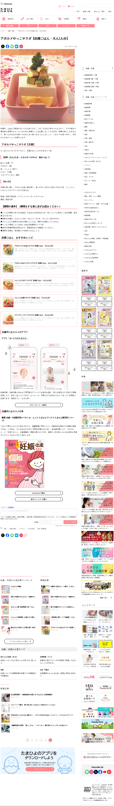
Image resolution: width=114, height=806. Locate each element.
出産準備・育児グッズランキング (95, 227)
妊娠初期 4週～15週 (91, 79)
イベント (87, 165)
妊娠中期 (87, 111)
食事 (5, 528)
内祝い (71, 6)
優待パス (101, 18)
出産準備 (63, 18)
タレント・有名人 (90, 180)
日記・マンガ (88, 177)
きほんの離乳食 (89, 242)
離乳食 (81, 18)
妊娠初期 (87, 107)
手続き (86, 150)
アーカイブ (22, 528)
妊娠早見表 (7, 18)
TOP (77, 11)
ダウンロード (40, 769)
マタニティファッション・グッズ (95, 157)
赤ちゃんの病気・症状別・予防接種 (96, 238)
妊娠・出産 (86, 11)
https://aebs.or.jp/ (96, 794)
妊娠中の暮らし (89, 123)
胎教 (85, 127)
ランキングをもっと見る (19, 641)
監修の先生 (88, 246)
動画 (85, 184)
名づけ (44, 18)
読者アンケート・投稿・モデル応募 (96, 204)
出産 (85, 134)
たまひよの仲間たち (91, 254)
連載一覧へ (104, 598)
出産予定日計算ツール (91, 211)
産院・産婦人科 (89, 130)
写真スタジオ (85, 26)
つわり (10, 128)
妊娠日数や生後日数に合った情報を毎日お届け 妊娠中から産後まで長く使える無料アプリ (40, 764)
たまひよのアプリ (90, 250)
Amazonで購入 (38, 493)
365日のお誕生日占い (91, 208)
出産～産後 (88, 138)
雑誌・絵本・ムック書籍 (92, 196)
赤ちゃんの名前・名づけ (92, 161)
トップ (2, 31)
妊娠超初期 (88, 104)
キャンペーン (66, 26)
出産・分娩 (88, 90)
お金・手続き (27, 18)
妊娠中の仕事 (88, 154)
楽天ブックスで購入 (39, 499)
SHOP (61, 6)
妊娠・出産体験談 (90, 173)
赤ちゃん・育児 (99, 11)
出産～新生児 (88, 142)
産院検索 (87, 215)
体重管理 (35, 426)
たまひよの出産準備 (91, 258)
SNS (47, 26)
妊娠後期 (87, 115)
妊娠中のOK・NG (90, 219)
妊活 (109, 11)
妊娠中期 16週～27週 (91, 83)
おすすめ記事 (31, 528)
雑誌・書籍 (9, 26)
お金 (85, 146)
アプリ (28, 26)
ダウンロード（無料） (39, 405)
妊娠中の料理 (13, 528)
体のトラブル (88, 119)
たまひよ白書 (88, 261)
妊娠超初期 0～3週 (90, 75)
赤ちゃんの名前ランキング (93, 223)
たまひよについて (90, 192)
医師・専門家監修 (42, 528)
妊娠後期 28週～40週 (91, 86)
